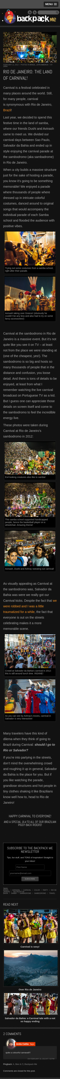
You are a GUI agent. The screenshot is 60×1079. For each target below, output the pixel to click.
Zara (5, 66)
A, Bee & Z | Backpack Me (25, 1064)
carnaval (16, 890)
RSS (35, 12)
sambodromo (40, 893)
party (45, 890)
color (37, 890)
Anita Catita (22, 1044)
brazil (6, 890)
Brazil (32, 65)
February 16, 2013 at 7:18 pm (42, 1059)
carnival (27, 890)
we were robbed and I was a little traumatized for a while (30, 606)
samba (14, 893)
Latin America (42, 65)
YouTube (30, 12)
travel (52, 893)
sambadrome (25, 893)
